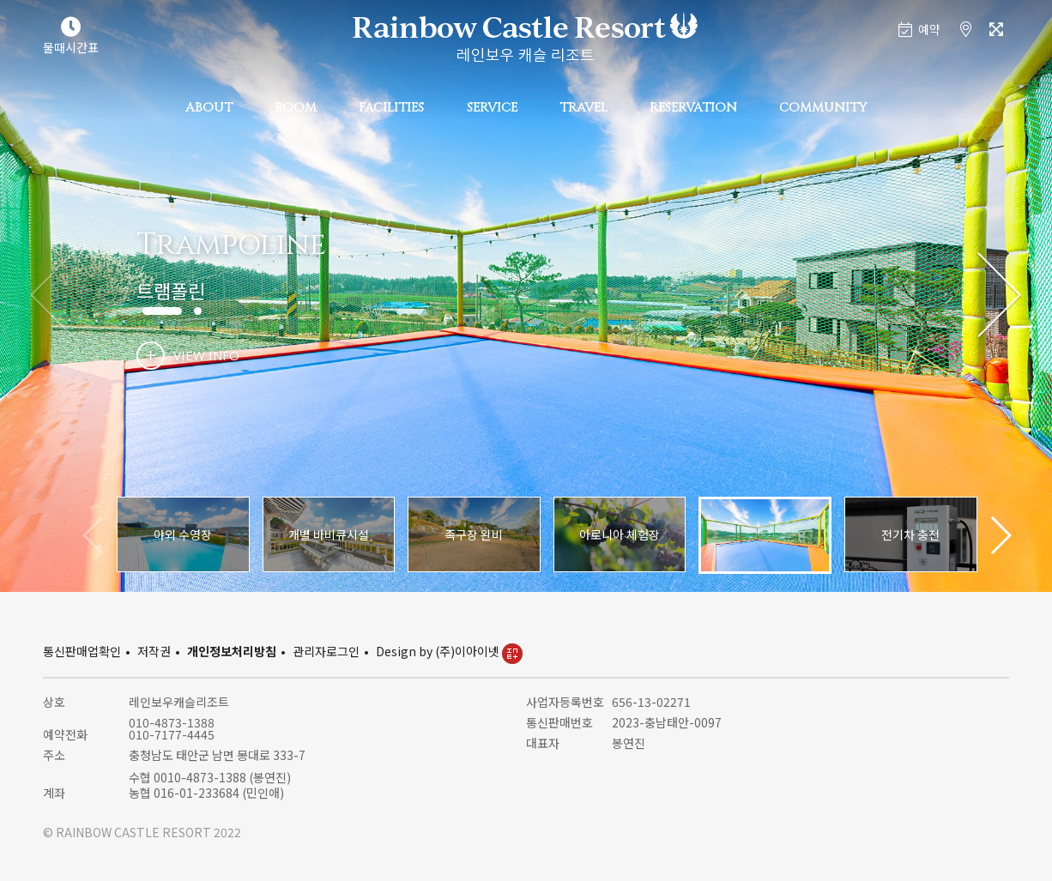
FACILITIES (391, 108)
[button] (999, 296)
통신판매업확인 (82, 651)
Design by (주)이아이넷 (449, 651)
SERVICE (492, 108)
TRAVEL (583, 108)
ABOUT (209, 108)
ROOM (296, 108)
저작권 (154, 651)
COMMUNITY (823, 108)
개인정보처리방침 (231, 651)
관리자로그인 (326, 651)
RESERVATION (693, 108)
